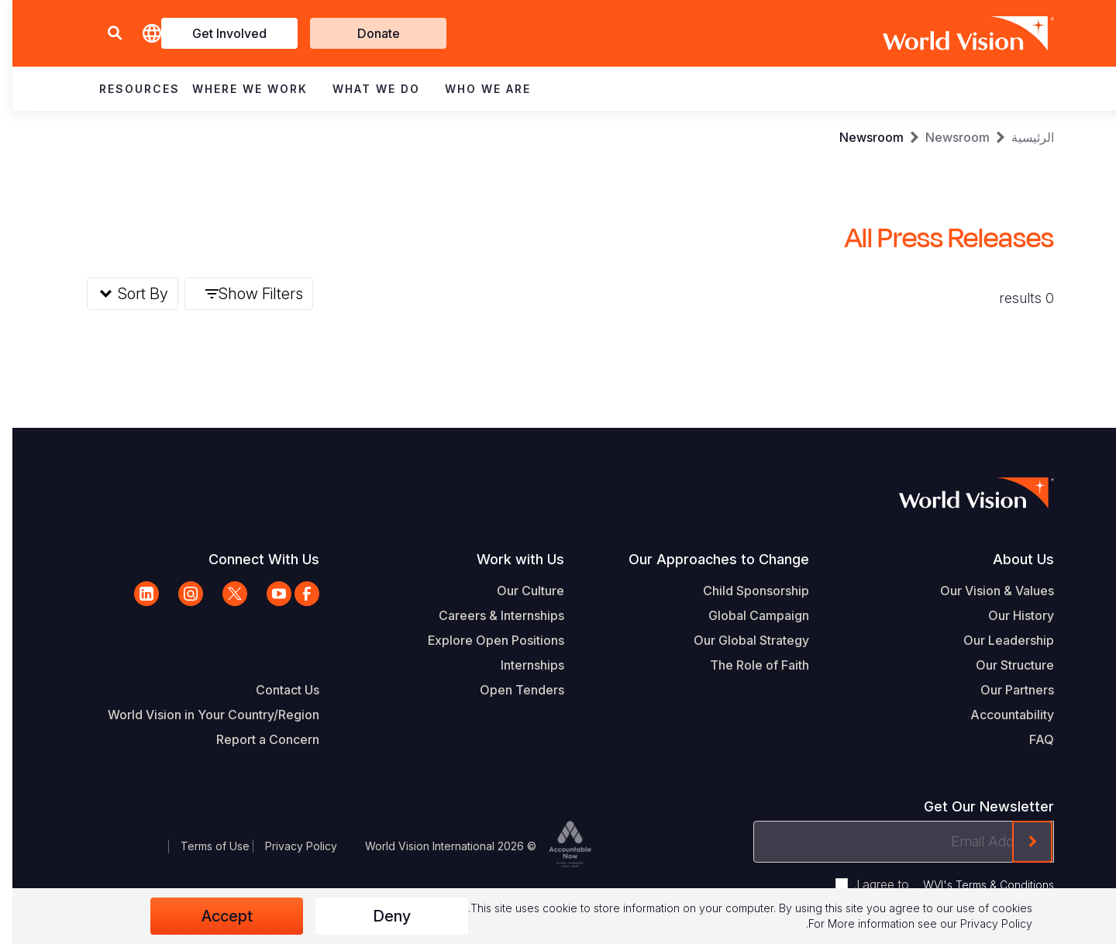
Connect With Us (251, 559)
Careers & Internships (489, 615)
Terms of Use (202, 846)
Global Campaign (746, 615)
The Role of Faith (747, 665)
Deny (379, 916)
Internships (520, 665)
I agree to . (942, 884)
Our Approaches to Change (706, 559)
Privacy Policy (289, 846)
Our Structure (1002, 665)
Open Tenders (509, 690)
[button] (102, 34)
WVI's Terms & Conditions (976, 884)
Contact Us (275, 690)
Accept (214, 916)
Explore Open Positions (483, 640)
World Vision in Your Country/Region (201, 714)
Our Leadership (996, 640)
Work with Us (508, 559)
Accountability (1000, 714)
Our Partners (1005, 690)
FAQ (1029, 739)
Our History (1009, 615)
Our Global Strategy (739, 640)
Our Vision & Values (985, 590)
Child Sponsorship (744, 590)
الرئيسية (1020, 137)
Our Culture (518, 590)
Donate (366, 33)
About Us (1011, 559)
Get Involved (217, 33)
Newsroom (945, 137)
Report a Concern (255, 739)
